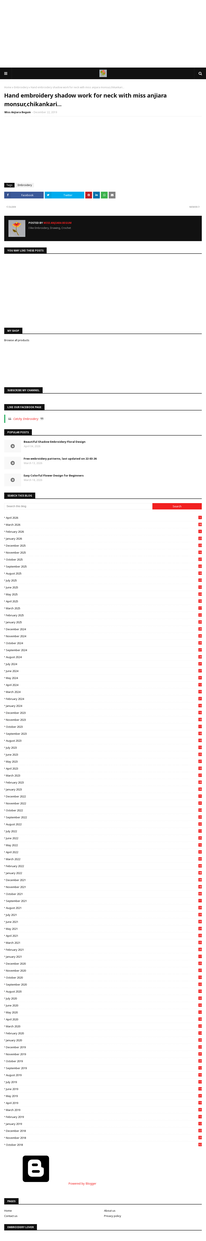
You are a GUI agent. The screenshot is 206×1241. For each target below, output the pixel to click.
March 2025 (104, 608)
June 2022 (104, 838)
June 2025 (104, 587)
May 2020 (104, 1012)
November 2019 (104, 1054)
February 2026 (104, 532)
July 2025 (104, 580)
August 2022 (104, 824)
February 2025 (104, 615)
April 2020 (104, 1019)
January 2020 (104, 1040)
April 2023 (104, 768)
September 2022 (104, 817)
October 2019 (104, 1061)
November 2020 (104, 970)
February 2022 (104, 866)
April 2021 (104, 936)
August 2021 (104, 908)
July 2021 (104, 915)
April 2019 (104, 1103)
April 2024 (104, 685)
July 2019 (104, 1082)
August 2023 (104, 741)
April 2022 (104, 852)
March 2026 (104, 525)
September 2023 (104, 734)
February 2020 (104, 1033)
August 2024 (104, 657)
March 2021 (104, 943)
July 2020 (104, 998)
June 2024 (104, 671)
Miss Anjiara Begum (17, 112)
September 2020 (104, 984)
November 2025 (104, 552)
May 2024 (104, 678)
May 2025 (104, 594)
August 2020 (104, 991)
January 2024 (104, 706)
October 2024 (104, 643)
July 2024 (104, 664)
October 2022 (104, 810)
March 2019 (104, 1110)
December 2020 (104, 963)
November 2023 (104, 720)
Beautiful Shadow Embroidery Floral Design (54, 442)
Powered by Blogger (50, 1183)
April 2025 (104, 601)
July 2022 (104, 831)
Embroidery (21, 87)
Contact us (11, 1216)
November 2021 (104, 887)
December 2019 (104, 1047)
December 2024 (104, 629)
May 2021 (104, 929)
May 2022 (104, 845)
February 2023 (104, 782)
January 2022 (104, 873)
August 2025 (104, 573)
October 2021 (104, 894)
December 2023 (104, 713)
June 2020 (104, 1005)
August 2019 (104, 1075)
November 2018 (104, 1138)
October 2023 (104, 727)
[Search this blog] (78, 506)
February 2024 (104, 699)
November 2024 (104, 636)
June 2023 (104, 754)
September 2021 (104, 901)
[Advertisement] (103, 33)
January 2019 (104, 1124)
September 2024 (104, 650)
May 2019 (104, 1096)
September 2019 (104, 1068)
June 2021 (104, 922)
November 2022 (104, 803)
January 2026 (104, 538)
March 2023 (104, 775)
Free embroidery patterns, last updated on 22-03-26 (60, 458)
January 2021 (104, 957)
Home (7, 87)
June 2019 (104, 1089)
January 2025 (104, 622)
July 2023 (104, 747)
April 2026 (104, 518)
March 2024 (104, 692)
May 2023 (104, 761)
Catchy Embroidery (25, 419)
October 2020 (104, 977)
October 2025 (104, 559)
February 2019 (104, 1117)
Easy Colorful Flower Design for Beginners (54, 475)
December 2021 (104, 880)
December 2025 (104, 545)
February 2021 (104, 950)
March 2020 (104, 1026)
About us (109, 1210)
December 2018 (104, 1131)
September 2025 (104, 566)
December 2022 (104, 796)
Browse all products (16, 340)
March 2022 (104, 859)
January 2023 (104, 789)
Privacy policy (112, 1216)
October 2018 (104, 1145)
